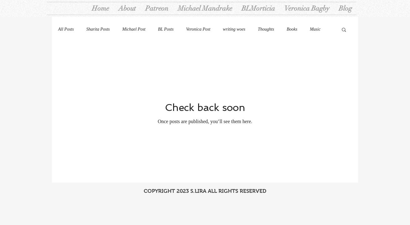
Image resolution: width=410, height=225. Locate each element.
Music (315, 29)
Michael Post (133, 29)
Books (292, 29)
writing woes (234, 29)
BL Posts (166, 29)
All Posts (66, 29)
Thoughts (266, 29)
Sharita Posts (98, 29)
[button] (344, 30)
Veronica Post (198, 29)
